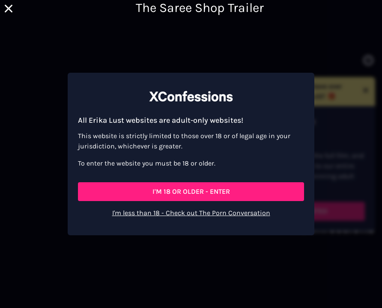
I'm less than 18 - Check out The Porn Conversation (191, 213)
